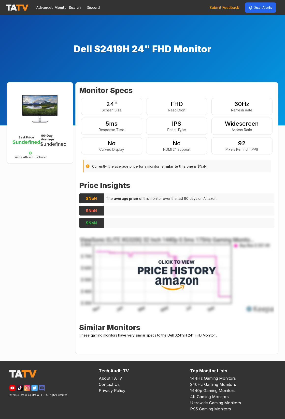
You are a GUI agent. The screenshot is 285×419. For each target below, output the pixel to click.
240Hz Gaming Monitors (213, 384)
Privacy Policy (112, 390)
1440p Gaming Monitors (212, 390)
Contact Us (109, 384)
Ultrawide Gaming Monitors (215, 402)
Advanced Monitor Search (58, 7)
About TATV (110, 378)
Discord (93, 7)
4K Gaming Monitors (209, 396)
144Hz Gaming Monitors (213, 378)
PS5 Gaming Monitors (210, 408)
